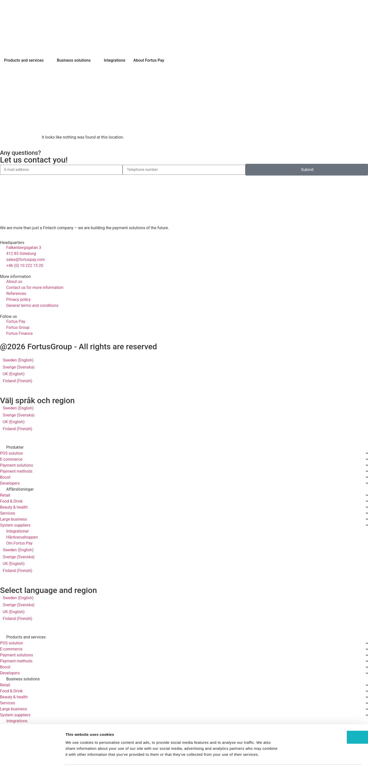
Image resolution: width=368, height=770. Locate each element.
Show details (262, 760)
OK (326, 723)
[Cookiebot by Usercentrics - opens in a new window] (32, 760)
